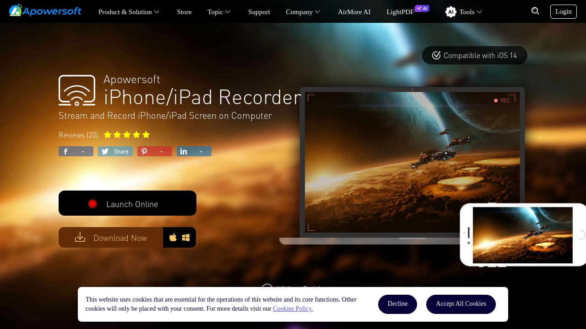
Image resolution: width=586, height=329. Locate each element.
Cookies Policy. (293, 308)
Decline (398, 303)
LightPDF (400, 12)
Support (259, 12)
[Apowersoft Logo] (45, 10)
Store (184, 12)
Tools (466, 12)
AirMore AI (354, 12)
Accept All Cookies (461, 303)
